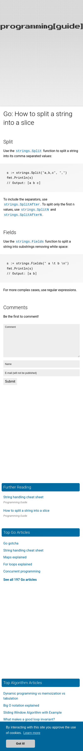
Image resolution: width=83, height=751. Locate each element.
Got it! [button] (20, 743)
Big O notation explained (21, 703)
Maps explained (14, 555)
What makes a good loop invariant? (29, 717)
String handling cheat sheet (23, 495)
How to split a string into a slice (26, 508)
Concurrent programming (21, 569)
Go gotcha (10, 541)
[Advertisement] (41, 41)
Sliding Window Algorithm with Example (32, 710)
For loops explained (17, 562)
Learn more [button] (31, 733)
